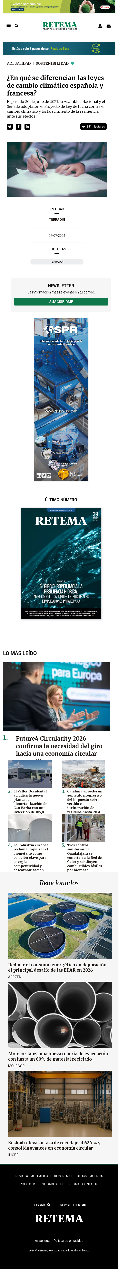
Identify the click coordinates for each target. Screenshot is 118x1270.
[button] (10, 127)
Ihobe (13, 1154)
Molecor (16, 1065)
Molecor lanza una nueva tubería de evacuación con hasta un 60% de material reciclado (58, 1056)
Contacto (90, 1185)
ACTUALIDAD (41, 1176)
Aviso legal (42, 1242)
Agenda (96, 1176)
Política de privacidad (68, 1242)
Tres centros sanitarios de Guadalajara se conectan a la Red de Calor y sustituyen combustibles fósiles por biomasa (83, 856)
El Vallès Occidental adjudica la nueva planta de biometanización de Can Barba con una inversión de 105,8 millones (29, 803)
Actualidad (19, 63)
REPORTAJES (64, 1176)
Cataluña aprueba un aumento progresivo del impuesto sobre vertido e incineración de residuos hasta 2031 (85, 799)
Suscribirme (61, 302)
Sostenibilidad (53, 63)
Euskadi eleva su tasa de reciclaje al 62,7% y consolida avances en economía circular (54, 1145)
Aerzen (15, 976)
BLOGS (82, 1176)
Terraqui (57, 219)
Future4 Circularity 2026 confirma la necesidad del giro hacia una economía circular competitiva (60, 750)
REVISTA (22, 1176)
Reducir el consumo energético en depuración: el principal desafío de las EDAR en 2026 (58, 967)
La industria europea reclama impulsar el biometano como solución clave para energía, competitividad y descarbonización (30, 856)
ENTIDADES (48, 1185)
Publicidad (69, 1185)
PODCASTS (28, 1185)
